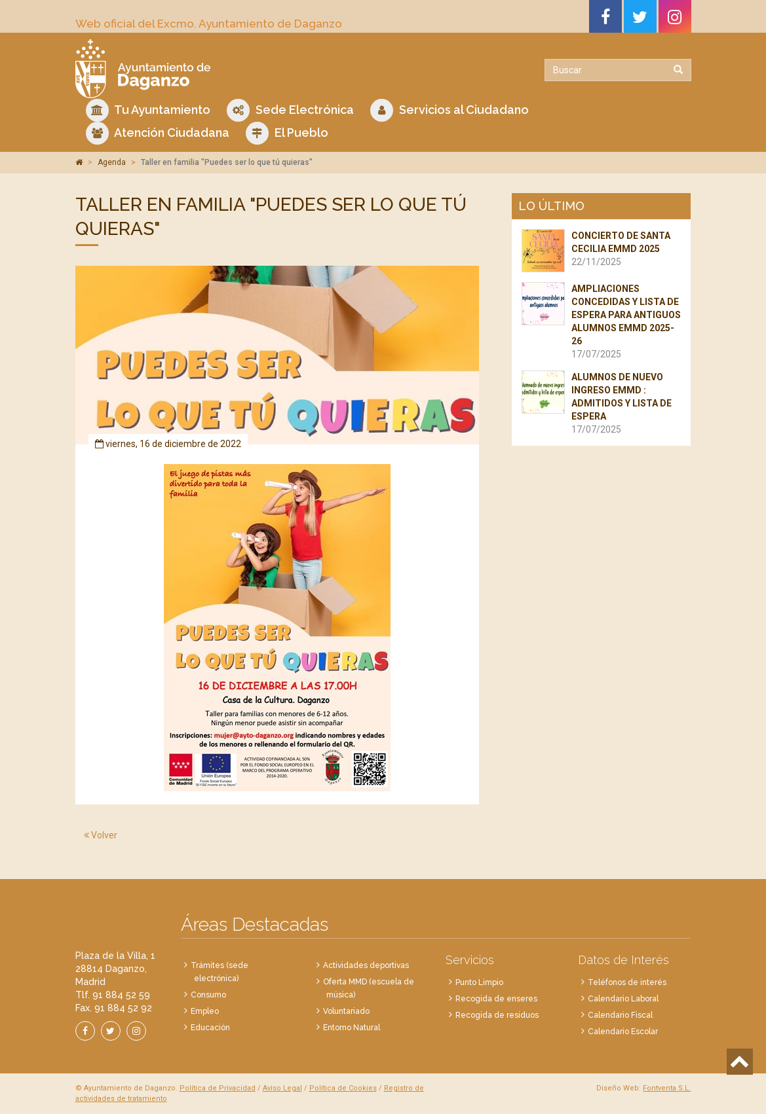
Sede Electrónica (290, 110)
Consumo (208, 994)
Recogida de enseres (496, 998)
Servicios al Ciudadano (449, 110)
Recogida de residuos (497, 1015)
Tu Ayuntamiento (148, 110)
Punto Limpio (479, 982)
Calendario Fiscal (620, 1015)
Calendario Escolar (623, 1031)
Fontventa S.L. (667, 1088)
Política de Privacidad (218, 1088)
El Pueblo (287, 133)
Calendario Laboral (623, 998)
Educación (210, 1027)
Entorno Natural (351, 1027)
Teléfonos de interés (627, 982)
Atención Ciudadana (157, 133)
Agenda (112, 162)
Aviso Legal (282, 1088)
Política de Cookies (343, 1088)
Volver (100, 835)
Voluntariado (346, 1011)
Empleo (205, 1011)
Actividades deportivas (366, 965)
